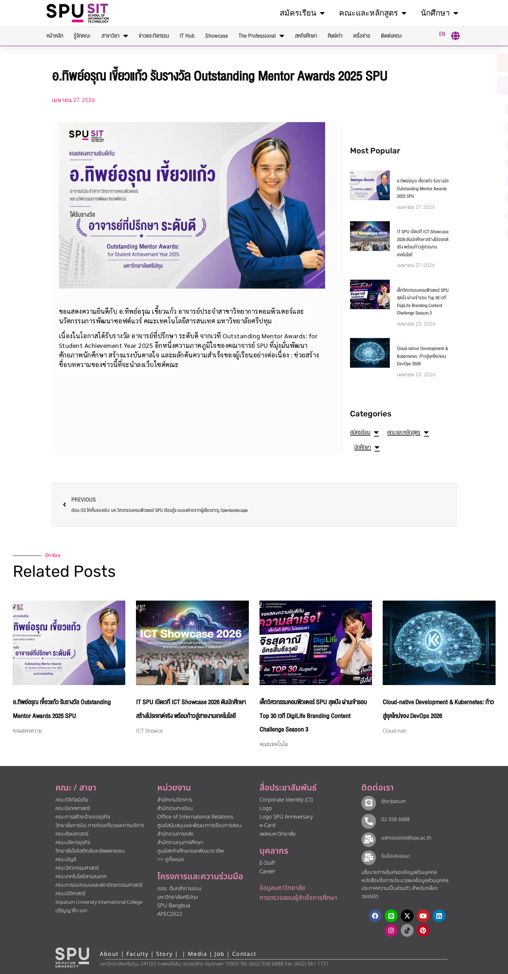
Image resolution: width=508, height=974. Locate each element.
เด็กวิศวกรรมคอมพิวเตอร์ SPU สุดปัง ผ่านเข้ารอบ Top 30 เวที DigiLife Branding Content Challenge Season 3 (423, 301)
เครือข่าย (361, 35)
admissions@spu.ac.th (404, 837)
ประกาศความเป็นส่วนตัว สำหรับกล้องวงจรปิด (399, 891)
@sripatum (391, 801)
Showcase (216, 35)
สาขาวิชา (115, 35)
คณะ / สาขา (75, 788)
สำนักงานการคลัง (175, 834)
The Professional (261, 35)
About (109, 953)
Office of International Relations (195, 817)
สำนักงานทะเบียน (175, 808)
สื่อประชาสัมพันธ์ (288, 788)
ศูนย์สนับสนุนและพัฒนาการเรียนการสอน (199, 825)
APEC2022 (169, 914)
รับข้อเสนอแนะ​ (393, 855)
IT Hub (187, 35)
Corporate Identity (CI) (286, 800)
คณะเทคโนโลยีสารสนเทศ (80, 876)
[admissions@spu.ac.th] (367, 838)
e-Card (267, 825)
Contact (244, 953)
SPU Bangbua (173, 906)
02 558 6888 (393, 819)
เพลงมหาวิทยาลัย (278, 834)
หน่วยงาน (174, 788)
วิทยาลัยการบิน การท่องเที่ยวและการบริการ (99, 825)
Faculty (137, 953)
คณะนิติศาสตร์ (70, 894)
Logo (266, 808)
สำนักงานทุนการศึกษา (180, 842)
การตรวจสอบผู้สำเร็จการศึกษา (298, 898)
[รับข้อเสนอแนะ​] (367, 856)
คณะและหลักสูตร (372, 13)
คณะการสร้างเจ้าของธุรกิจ (82, 817)
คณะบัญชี (65, 859)
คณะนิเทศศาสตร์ (72, 808)
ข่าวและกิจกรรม (154, 35)
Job (219, 953)
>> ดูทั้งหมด (170, 859)
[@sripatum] (367, 802)
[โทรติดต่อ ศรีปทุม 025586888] (468, 85)
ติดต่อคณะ (392, 35)
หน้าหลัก (55, 35)
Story (164, 953)
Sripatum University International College (98, 902)
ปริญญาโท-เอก (71, 911)
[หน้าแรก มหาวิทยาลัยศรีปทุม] (72, 957)
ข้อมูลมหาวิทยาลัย (282, 888)
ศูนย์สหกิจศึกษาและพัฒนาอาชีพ (190, 851)
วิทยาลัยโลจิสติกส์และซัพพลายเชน (90, 851)
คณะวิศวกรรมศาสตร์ (77, 868)
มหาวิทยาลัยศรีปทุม (177, 897)
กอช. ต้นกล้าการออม (179, 889)
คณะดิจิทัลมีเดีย (71, 800)
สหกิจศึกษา (306, 35)
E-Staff (267, 863)
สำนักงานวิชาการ (174, 800)
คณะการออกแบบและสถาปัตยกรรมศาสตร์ (98, 885)
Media (198, 953)
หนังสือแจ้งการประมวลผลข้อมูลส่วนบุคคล (404, 880)
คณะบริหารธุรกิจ (72, 842)
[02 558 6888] (367, 820)
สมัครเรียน (302, 13)
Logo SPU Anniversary (286, 817)
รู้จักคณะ (82, 35)
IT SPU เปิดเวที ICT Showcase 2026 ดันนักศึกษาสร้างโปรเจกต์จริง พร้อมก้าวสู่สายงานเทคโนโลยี (423, 243)
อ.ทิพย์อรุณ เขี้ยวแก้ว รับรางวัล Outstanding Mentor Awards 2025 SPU (423, 188)
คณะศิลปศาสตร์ (71, 834)
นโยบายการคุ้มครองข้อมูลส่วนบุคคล (399, 872)
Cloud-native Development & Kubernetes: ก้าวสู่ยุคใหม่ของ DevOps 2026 (422, 356)
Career (267, 872)
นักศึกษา (439, 13)
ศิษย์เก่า (335, 35)
